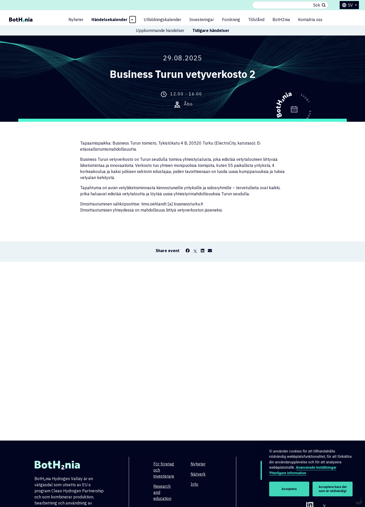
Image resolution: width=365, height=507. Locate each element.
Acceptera (289, 489)
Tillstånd (256, 19)
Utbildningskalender (162, 19)
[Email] (210, 250)
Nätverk (198, 474)
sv (351, 5)
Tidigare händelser (210, 30)
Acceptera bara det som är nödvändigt (333, 489)
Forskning (231, 19)
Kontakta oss (310, 19)
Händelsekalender (109, 19)
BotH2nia (281, 19)
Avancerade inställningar (316, 467)
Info (194, 484)
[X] (195, 250)
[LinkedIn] (202, 250)
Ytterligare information (287, 473)
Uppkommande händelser (160, 30)
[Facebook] (188, 250)
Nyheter (75, 19)
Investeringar (201, 19)
